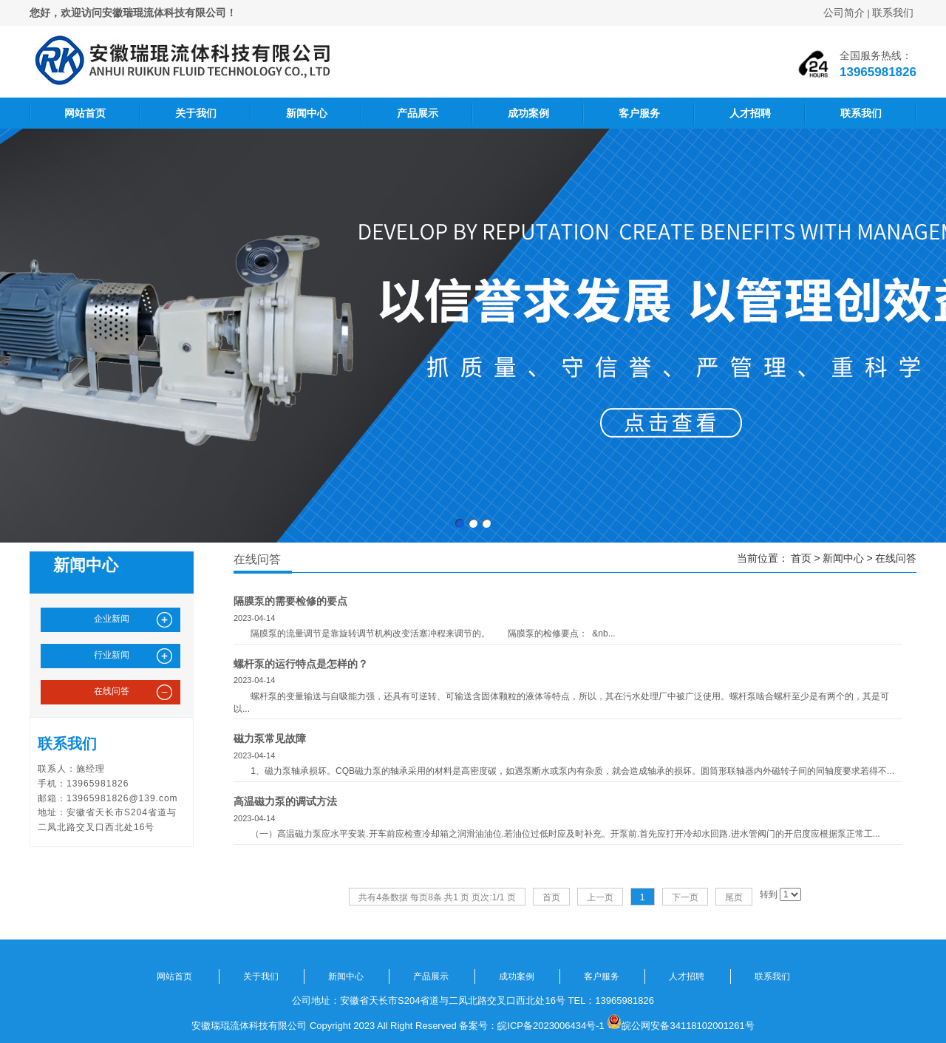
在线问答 (895, 558)
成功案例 (528, 113)
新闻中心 (306, 113)
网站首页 (85, 113)
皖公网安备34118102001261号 (688, 1025)
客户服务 (639, 113)
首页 (801, 558)
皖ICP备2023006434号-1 (551, 1025)
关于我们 (196, 113)
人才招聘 (750, 113)
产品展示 (417, 113)
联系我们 (892, 12)
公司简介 (844, 12)
